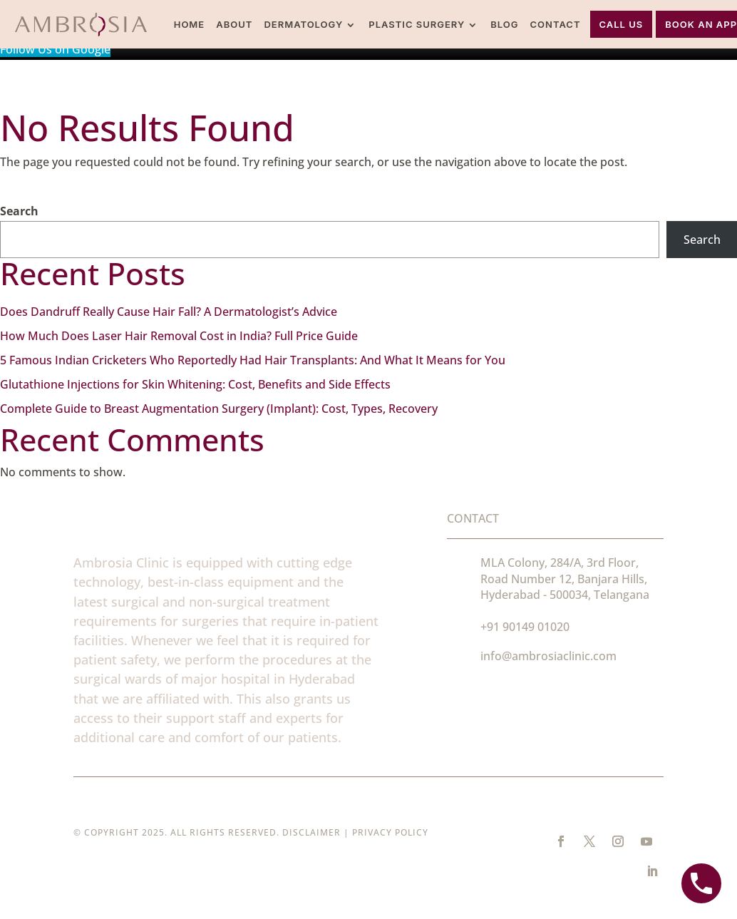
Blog (504, 24)
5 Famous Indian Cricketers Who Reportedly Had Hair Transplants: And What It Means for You (252, 360)
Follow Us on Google (55, 49)
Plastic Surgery (416, 24)
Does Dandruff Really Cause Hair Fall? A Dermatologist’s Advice (168, 311)
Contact (555, 24)
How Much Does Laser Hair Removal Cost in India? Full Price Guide (179, 336)
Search (19, 211)
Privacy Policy (390, 832)
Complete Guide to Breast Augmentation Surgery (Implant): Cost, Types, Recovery (219, 408)
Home (189, 24)
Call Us (621, 24)
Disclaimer (311, 832)
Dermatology (303, 24)
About (234, 24)
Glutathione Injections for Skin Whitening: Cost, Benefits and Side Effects (195, 384)
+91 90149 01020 (525, 627)
